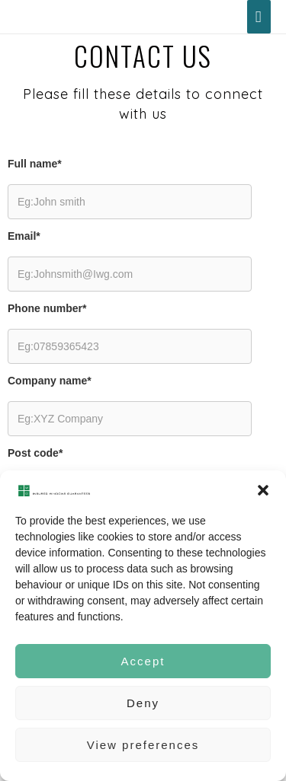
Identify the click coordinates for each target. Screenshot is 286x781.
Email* (24, 236)
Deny (143, 703)
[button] (263, 490)
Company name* (50, 381)
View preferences (143, 744)
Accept (143, 661)
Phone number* (47, 308)
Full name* (35, 164)
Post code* (35, 453)
